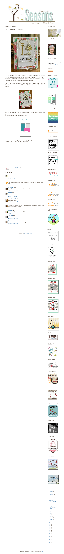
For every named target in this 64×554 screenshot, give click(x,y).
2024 (50, 521)
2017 (50, 531)
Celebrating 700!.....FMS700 (52, 501)
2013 (50, 537)
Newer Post (8, 230)
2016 (50, 533)
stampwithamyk (11, 187)
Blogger (42, 551)
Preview (49, 64)
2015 (50, 534)
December (51, 491)
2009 (50, 543)
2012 (50, 539)
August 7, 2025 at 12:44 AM (13, 201)
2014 (50, 536)
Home (26, 230)
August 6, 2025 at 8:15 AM (12, 178)
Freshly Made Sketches (15, 114)
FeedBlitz (56, 64)
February (51, 517)
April (50, 514)
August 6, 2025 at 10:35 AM (13, 190)
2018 (50, 530)
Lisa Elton (10, 210)
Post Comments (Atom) (28, 233)
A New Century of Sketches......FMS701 (52, 498)
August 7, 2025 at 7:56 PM (12, 213)
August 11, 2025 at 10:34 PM (13, 223)
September (52, 494)
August (51, 495)
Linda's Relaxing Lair (12, 198)
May (50, 513)
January (51, 519)
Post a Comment (10, 225)
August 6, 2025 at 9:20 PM (12, 196)
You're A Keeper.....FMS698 (52, 507)
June (51, 511)
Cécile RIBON (10, 215)
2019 (50, 528)
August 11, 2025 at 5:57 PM (13, 218)
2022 (50, 524)
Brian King (10, 192)
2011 (50, 540)
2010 (50, 542)
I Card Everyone (11, 174)
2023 (50, 522)
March (51, 516)
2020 (50, 527)
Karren (9, 220)
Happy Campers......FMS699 (52, 504)
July (50, 510)
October (51, 492)
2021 (50, 525)
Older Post (42, 230)
